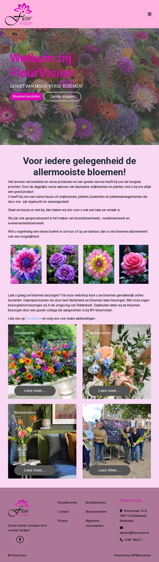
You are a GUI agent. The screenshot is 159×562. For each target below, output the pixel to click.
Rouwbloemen (67, 502)
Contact (63, 512)
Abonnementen (96, 512)
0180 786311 (131, 540)
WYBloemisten (141, 555)
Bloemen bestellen (26, 96)
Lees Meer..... (109, 470)
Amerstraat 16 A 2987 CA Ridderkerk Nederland (133, 516)
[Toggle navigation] (149, 14)
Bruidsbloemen (96, 502)
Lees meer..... (35, 390)
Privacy (62, 521)
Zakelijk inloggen (62, 96)
